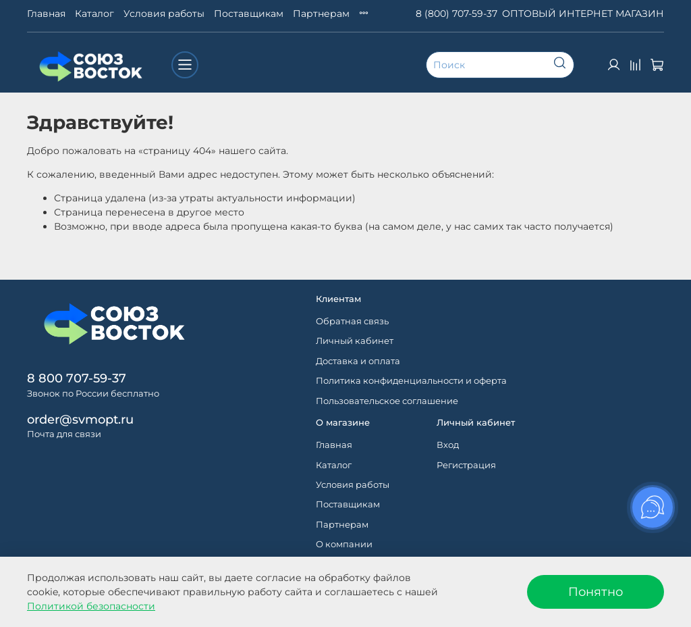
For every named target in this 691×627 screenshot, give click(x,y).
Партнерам (321, 13)
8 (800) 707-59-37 (456, 13)
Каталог (94, 13)
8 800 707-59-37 (76, 378)
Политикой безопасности (91, 606)
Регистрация (466, 465)
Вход (448, 445)
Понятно (595, 591)
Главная (46, 13)
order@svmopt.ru (80, 419)
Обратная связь (352, 321)
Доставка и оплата (358, 361)
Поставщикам (248, 13)
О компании (344, 544)
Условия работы (163, 13)
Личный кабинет (354, 341)
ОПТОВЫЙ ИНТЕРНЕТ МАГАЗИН (583, 13)
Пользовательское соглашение (387, 401)
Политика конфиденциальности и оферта (411, 381)
